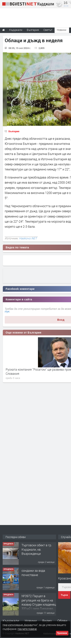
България (13, 131)
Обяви (62, 620)
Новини (61, 30)
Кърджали (11, 620)
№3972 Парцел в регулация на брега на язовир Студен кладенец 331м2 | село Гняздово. (39, 602)
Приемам (62, 633)
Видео (47, 620)
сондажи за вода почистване (33, 573)
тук (7, 311)
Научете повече (27, 629)
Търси (64, 595)
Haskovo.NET (28, 238)
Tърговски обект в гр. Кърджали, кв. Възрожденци (37, 549)
